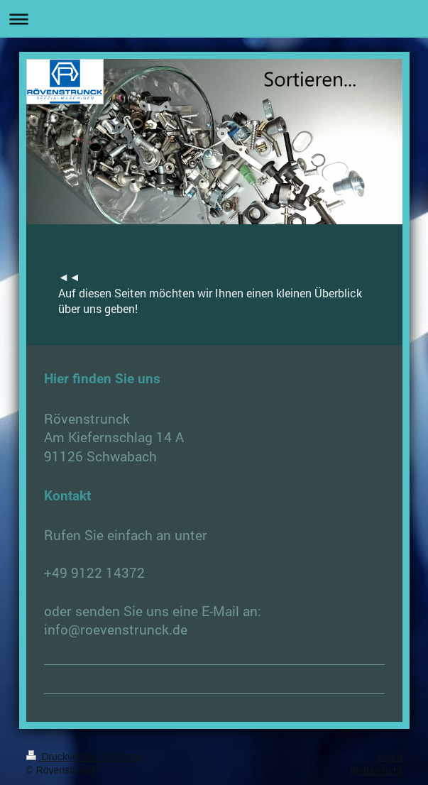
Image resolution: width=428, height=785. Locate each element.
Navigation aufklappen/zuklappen (214, 19)
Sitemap (126, 756)
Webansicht (376, 770)
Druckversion (64, 756)
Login (390, 756)
